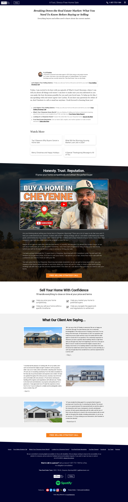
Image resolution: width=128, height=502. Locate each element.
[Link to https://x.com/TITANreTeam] (61, 490)
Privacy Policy (72, 490)
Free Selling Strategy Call (64, 275)
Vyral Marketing (70, 494)
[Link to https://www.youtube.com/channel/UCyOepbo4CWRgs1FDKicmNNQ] (47, 490)
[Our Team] (110, 449)
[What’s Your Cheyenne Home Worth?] (39, 449)
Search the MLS (88, 117)
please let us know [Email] (69, 458)
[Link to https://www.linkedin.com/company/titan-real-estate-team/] (54, 490)
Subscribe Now (44, 121)
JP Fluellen (48, 72)
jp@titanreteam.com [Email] (83, 470)
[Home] (10, 2)
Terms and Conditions (83, 490)
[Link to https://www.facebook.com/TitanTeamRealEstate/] (50, 490)
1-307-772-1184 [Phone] (114, 3)
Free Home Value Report (77, 114)
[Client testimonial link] (43, 337)
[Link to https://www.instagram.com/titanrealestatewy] (57, 490)
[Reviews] (117, 449)
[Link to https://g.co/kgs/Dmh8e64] (64, 490)
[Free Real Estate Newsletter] (79, 449)
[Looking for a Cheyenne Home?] (60, 449)
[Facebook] (103, 449)
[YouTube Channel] (93, 449)
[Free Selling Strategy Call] (20, 449)
